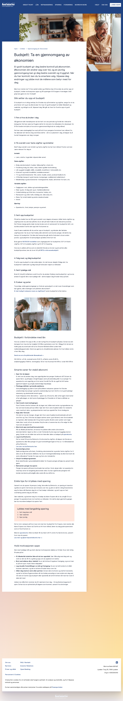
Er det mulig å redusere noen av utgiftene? (29, 291)
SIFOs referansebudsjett (49, 250)
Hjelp (97, 5)
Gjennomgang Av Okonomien (38, 49)
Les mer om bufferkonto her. (26, 446)
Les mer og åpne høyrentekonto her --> (28, 537)
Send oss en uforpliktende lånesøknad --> (28, 355)
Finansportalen (57, 687)
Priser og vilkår (10, 669)
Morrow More (81, 5)
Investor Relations (26, 666)
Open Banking (25, 669)
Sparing (58, 5)
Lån (37, 5)
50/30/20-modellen (29, 241)
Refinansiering (47, 5)
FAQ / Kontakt (25, 662)
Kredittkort (28, 5)
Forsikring (68, 5)
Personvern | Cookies (13, 674)
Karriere (8, 666)
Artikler (22, 49)
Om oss (105, 5)
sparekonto (67, 434)
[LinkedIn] (117, 662)
